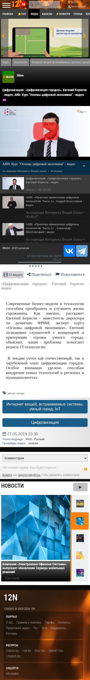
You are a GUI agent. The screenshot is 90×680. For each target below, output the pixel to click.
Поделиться (39, 274)
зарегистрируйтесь (29, 475)
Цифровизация (45, 422)
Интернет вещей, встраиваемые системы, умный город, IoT (45, 406)
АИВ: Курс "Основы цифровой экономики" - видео (38, 164)
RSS (86, 469)
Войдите (7, 475)
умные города (15, 393)
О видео (13, 274)
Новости (12, 486)
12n (11, 597)
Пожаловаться (69, 274)
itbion (20, 75)
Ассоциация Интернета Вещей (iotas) (24, 170)
